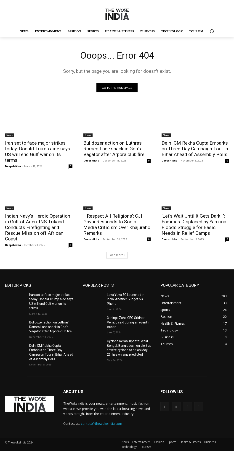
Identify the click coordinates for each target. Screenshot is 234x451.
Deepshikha (13, 166)
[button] (211, 31)
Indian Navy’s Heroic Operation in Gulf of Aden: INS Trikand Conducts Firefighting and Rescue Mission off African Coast (37, 227)
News (9, 135)
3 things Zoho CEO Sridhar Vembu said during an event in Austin (128, 322)
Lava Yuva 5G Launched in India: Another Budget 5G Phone (125, 299)
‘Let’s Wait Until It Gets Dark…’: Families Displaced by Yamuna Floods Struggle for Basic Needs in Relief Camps (194, 224)
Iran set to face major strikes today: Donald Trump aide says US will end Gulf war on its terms (37, 151)
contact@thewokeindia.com (101, 423)
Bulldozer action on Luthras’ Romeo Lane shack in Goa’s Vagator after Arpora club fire (113, 148)
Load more (117, 255)
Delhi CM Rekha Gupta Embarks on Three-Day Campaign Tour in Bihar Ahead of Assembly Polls (195, 148)
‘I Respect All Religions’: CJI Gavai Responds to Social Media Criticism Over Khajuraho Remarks (116, 224)
